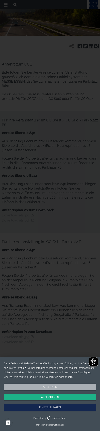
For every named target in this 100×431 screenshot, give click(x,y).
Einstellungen (50, 407)
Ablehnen (50, 387)
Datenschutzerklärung (55, 425)
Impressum (40, 425)
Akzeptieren (50, 397)
